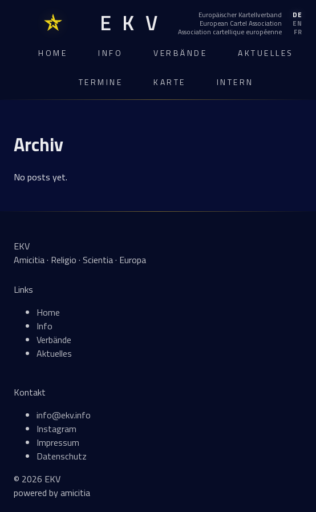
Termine (101, 82)
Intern (235, 82)
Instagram (56, 429)
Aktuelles (266, 53)
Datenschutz (62, 456)
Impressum (58, 442)
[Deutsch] (240, 14)
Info (110, 53)
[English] (240, 23)
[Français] (240, 32)
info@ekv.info (64, 415)
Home (52, 53)
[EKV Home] (128, 23)
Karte (169, 82)
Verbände (180, 53)
